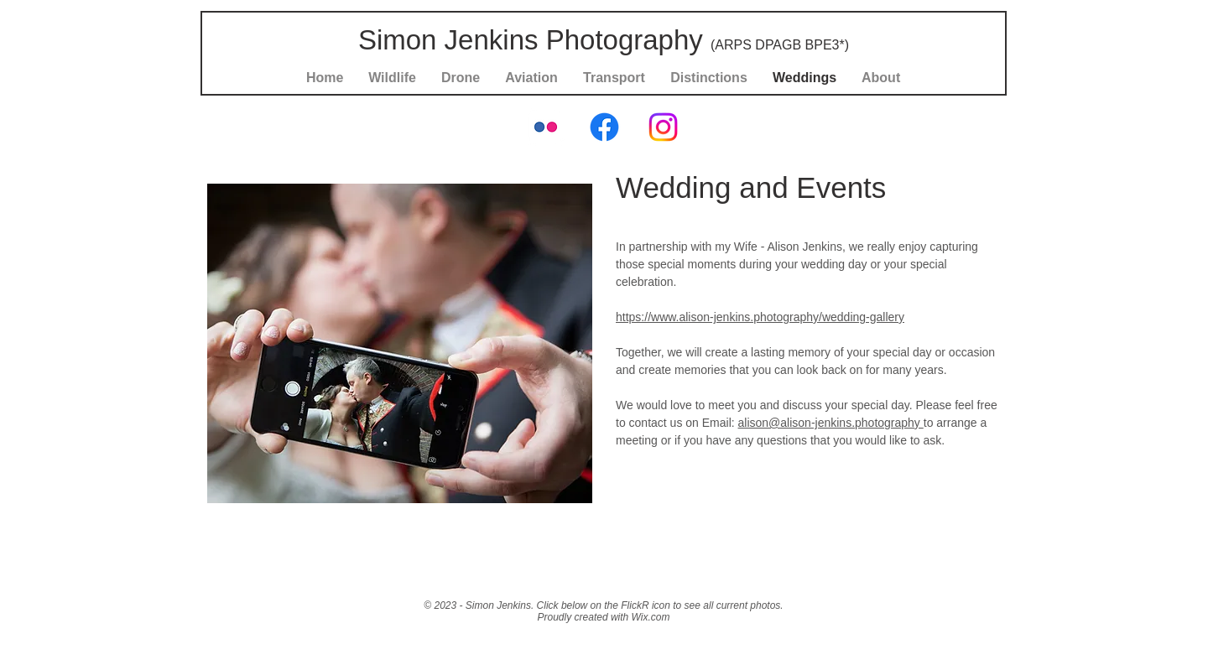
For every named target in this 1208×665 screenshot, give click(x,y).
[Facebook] (604, 127)
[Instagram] (663, 127)
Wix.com (651, 617)
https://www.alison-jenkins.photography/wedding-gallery (760, 317)
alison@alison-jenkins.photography (831, 422)
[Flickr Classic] (546, 127)
